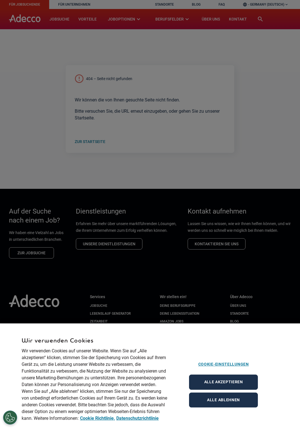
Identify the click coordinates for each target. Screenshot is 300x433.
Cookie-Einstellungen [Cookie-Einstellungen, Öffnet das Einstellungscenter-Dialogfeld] (223, 374)
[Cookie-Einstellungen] (7, 418)
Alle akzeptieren (223, 391)
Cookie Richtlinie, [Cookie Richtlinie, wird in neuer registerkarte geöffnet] (97, 428)
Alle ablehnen (223, 409)
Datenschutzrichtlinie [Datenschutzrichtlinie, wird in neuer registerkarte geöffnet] (137, 428)
